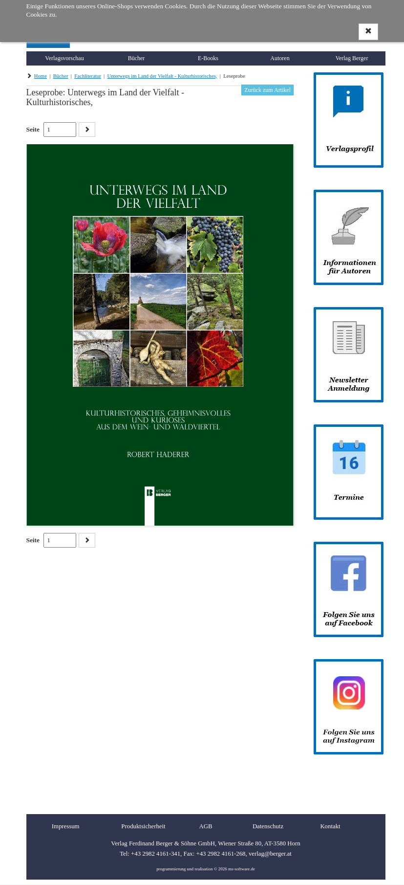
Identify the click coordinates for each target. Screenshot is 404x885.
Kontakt (330, 826)
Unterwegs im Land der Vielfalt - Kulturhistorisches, (162, 76)
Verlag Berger (352, 58)
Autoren (279, 58)
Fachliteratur (87, 76)
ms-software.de (241, 868)
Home (40, 76)
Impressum (66, 826)
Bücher (136, 58)
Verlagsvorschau (64, 58)
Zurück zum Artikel (267, 90)
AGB (205, 826)
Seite (33, 129)
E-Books (208, 58)
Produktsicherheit (143, 826)
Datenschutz (268, 826)
